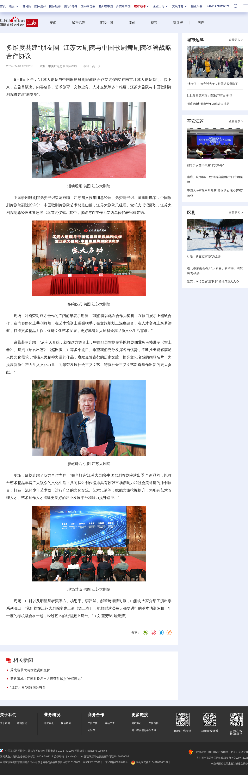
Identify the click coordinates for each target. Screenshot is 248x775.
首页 (3, 6)
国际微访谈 (88, 6)
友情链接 (154, 723)
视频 (154, 22)
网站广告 (110, 723)
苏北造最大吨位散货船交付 (30, 670)
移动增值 (66, 723)
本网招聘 (22, 723)
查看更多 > (236, 39)
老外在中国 (105, 6)
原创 (132, 22)
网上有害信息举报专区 (143, 730)
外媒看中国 (123, 6)
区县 (191, 212)
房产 (201, 22)
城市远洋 (142, 6)
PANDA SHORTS (218, 6)
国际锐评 (55, 6)
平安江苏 (195, 121)
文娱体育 (180, 6)
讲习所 (26, 6)
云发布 (91, 730)
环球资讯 (49, 723)
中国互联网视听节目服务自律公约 (18, 762)
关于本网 (5, 723)
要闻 (53, 22)
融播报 (178, 22)
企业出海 (161, 6)
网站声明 (136, 723)
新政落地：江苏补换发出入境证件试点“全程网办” (46, 679)
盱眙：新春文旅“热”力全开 (204, 256)
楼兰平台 (197, 6)
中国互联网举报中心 (13, 750)
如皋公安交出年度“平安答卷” (205, 165)
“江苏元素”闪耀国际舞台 (28, 687)
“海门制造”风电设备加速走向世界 (208, 103)
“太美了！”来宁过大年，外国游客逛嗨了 (212, 83)
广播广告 (93, 723)
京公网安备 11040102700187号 (150, 762)
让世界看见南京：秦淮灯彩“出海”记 (209, 95)
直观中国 (106, 22)
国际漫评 (40, 6)
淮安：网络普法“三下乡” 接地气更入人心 (213, 281)
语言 (14, 6)
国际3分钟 (70, 6)
